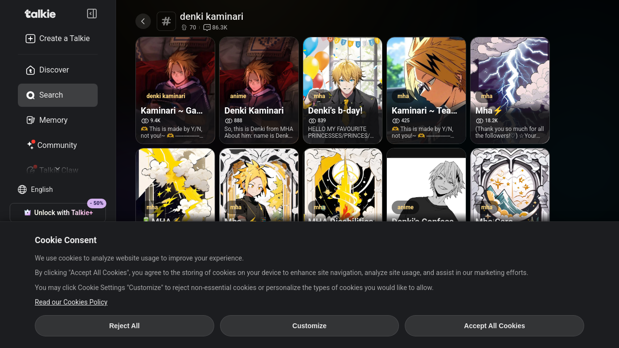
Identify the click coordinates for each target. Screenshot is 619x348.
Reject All (124, 326)
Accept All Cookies (494, 326)
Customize (310, 326)
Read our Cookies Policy (71, 302)
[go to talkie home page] (43, 13)
